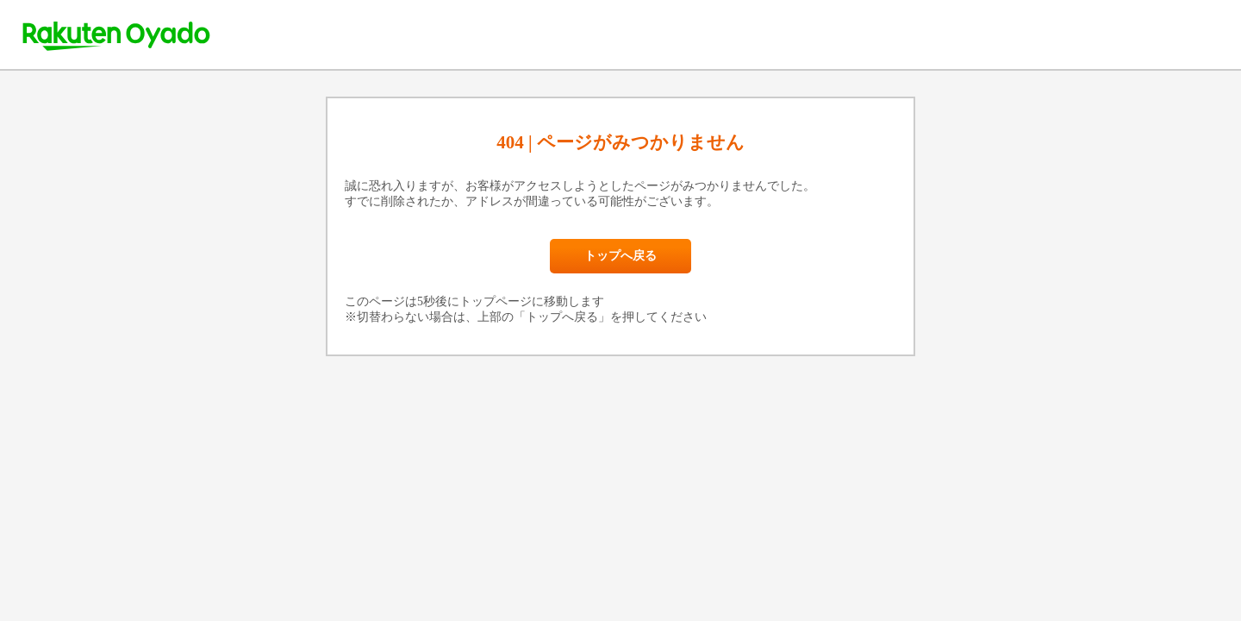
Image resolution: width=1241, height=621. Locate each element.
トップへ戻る (620, 255)
